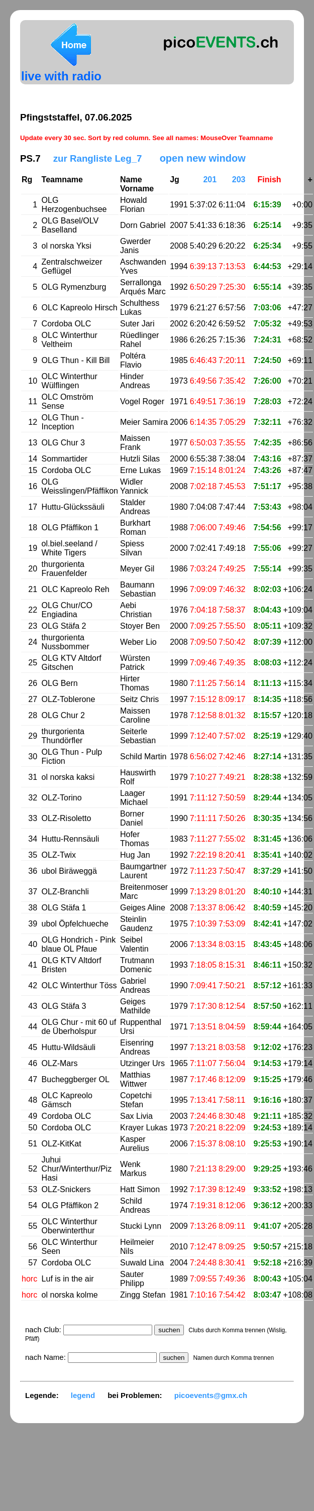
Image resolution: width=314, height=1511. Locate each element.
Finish (269, 179)
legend (83, 1395)
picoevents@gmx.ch (211, 1395)
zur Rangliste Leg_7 (97, 158)
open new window (203, 158)
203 (239, 179)
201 (210, 179)
